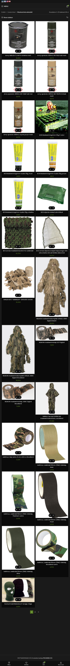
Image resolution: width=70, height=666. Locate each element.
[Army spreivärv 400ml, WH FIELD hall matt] (52, 37)
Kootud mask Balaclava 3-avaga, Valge (18, 604)
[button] (16, 51)
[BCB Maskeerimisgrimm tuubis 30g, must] (18, 155)
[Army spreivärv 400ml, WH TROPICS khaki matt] (52, 76)
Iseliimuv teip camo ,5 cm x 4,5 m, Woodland (18, 458)
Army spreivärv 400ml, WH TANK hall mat (18, 94)
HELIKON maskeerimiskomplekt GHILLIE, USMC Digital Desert (52, 320)
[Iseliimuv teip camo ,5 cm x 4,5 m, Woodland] (18, 439)
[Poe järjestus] (67, 17)
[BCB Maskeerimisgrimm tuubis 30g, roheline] (18, 194)
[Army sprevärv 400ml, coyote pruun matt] (18, 116)
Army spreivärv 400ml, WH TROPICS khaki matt (52, 95)
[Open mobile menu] (4, 6)
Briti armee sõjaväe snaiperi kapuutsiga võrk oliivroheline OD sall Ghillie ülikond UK (51, 252)
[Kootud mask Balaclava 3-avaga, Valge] (18, 590)
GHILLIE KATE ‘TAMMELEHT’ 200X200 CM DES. (18, 300)
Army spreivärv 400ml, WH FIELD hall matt (52, 55)
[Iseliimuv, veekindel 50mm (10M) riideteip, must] (52, 494)
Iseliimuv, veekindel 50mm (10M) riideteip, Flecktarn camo (18, 515)
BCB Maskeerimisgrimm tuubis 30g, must (18, 174)
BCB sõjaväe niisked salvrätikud (52, 212)
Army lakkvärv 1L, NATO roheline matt (18, 55)
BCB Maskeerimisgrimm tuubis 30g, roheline (18, 212)
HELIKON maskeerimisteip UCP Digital (51, 342)
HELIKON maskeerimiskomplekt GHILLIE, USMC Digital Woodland (18, 377)
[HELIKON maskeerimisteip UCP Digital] (52, 333)
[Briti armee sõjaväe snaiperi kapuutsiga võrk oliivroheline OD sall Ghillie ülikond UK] (52, 233)
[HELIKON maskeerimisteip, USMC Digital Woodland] (18, 391)
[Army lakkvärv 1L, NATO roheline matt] (18, 37)
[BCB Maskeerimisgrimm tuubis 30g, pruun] (52, 155)
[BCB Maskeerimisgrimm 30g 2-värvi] (52, 116)
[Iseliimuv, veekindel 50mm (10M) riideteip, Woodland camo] (52, 543)
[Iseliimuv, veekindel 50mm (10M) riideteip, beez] (52, 443)
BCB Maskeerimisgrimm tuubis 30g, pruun (51, 174)
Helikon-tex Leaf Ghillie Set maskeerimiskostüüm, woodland (52, 417)
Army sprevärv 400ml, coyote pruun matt (18, 135)
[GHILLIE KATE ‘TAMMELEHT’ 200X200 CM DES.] (18, 277)
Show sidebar (8, 17)
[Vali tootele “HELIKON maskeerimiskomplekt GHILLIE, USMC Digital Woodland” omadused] (16, 371)
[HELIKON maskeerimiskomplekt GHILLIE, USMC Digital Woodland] (18, 349)
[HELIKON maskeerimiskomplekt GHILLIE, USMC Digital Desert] (52, 287)
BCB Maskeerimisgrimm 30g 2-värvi (52, 135)
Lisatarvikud (11, 12)
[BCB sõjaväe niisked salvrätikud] (52, 194)
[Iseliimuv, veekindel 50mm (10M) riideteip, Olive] (18, 548)
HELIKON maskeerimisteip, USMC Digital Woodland (18, 402)
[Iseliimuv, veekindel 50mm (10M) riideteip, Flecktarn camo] (18, 491)
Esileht (3, 12)
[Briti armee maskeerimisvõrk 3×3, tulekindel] (18, 233)
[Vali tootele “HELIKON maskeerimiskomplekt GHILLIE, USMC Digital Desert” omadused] (50, 314)
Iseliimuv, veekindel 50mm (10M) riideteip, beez (52, 466)
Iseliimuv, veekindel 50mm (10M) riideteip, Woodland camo (52, 563)
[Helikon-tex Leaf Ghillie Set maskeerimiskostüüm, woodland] (52, 398)
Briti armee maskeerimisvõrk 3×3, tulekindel (18, 251)
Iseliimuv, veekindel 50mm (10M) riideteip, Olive (18, 572)
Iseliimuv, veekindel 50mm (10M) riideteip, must (52, 521)
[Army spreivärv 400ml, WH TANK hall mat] (18, 76)
